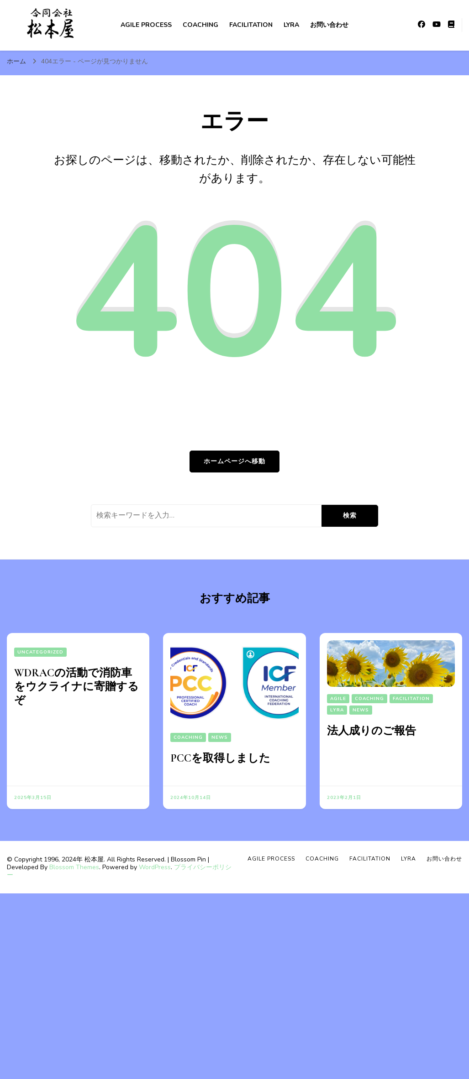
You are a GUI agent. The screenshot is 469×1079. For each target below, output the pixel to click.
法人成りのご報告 (371, 730)
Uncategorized (40, 652)
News (219, 737)
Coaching (200, 25)
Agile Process (146, 25)
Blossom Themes (74, 867)
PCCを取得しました (220, 758)
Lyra (291, 25)
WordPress (155, 867)
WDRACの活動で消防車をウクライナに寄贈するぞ (76, 686)
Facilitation (251, 25)
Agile (338, 698)
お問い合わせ (329, 25)
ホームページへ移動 (234, 461)
